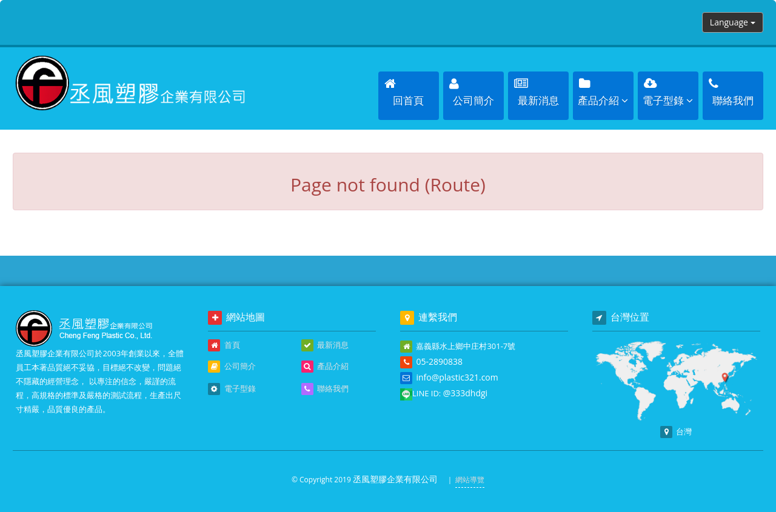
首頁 (223, 345)
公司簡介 (231, 367)
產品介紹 (325, 367)
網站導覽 (469, 479)
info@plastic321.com (457, 377)
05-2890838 (439, 361)
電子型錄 (231, 389)
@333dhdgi (465, 393)
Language (732, 22)
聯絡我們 (325, 389)
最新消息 (325, 345)
